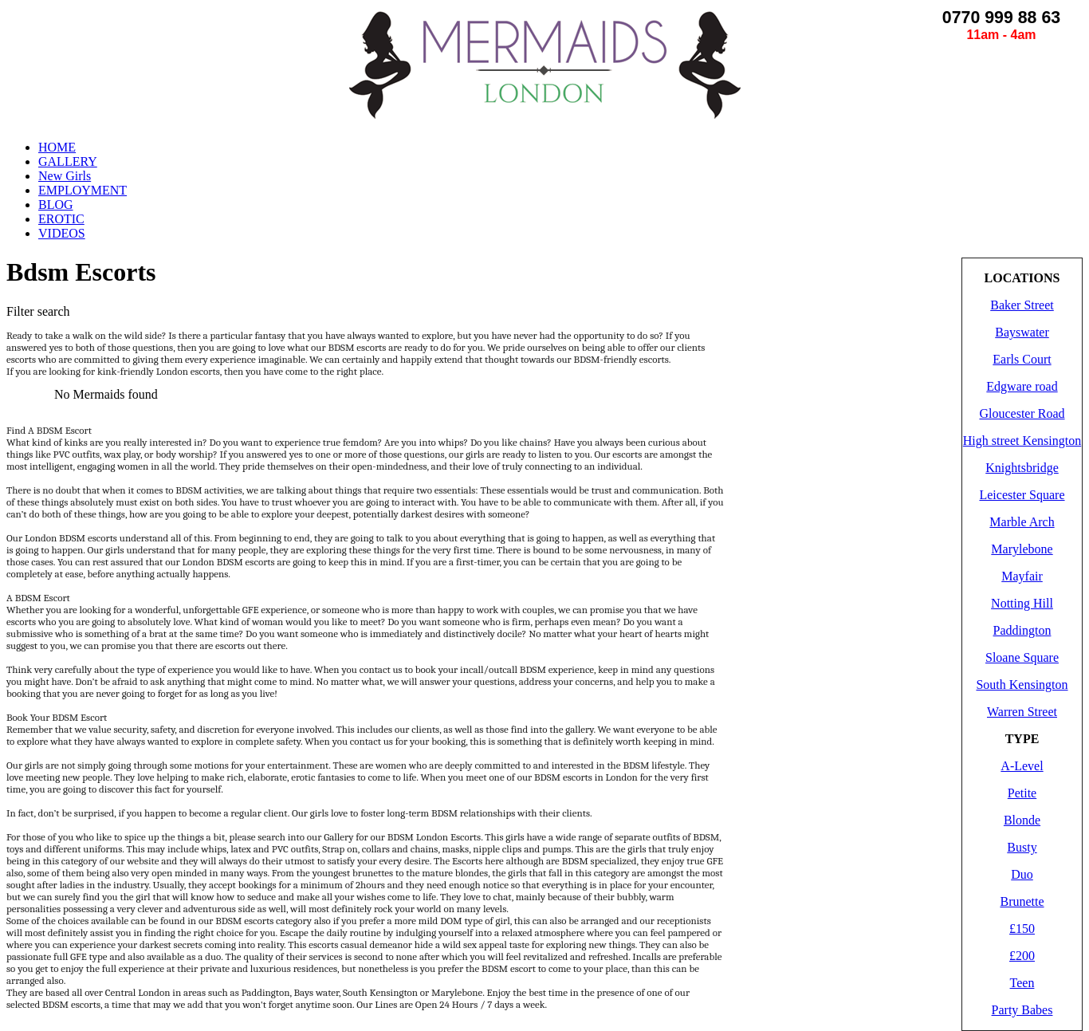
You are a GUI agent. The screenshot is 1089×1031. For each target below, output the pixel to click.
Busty (1021, 847)
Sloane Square (1022, 657)
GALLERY (67, 161)
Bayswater (1022, 332)
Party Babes (1022, 1010)
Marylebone (1021, 549)
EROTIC (61, 219)
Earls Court (1022, 359)
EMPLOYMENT (82, 190)
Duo (1022, 874)
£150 (1022, 928)
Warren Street (1022, 711)
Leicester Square (1021, 495)
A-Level (1022, 766)
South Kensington (1021, 684)
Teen (1022, 983)
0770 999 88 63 (1001, 17)
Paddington (1022, 630)
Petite (1022, 793)
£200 (1022, 955)
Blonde (1022, 820)
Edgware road (1021, 386)
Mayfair (1022, 576)
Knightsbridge (1022, 467)
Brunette (1022, 901)
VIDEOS (61, 233)
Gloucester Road (1021, 413)
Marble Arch (1021, 522)
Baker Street (1022, 305)
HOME (57, 147)
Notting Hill (1022, 603)
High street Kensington (1022, 440)
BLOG (55, 204)
